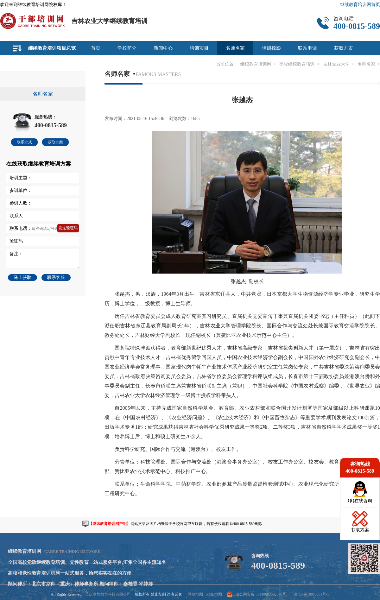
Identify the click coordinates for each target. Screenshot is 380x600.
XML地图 (214, 594)
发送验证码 (68, 228)
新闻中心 (163, 48)
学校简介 (126, 48)
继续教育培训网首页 (360, 4)
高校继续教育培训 (297, 64)
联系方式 (24, 142)
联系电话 (307, 48)
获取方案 (343, 48)
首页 (95, 48)
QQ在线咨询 (360, 500)
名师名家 (235, 48)
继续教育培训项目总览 (52, 48)
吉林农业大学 (336, 64)
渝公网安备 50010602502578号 (256, 594)
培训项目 (199, 48)
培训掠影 (271, 48)
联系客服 (56, 277)
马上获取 (22, 277)
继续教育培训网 (255, 64)
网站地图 (195, 594)
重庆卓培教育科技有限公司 (108, 594)
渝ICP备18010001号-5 (311, 594)
